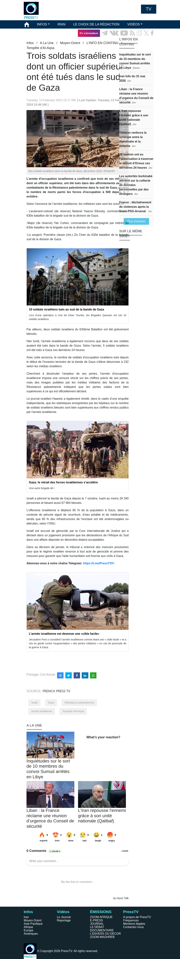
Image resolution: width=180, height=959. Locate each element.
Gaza (51, 702)
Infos (28, 912)
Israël (34, 702)
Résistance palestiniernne (79, 702)
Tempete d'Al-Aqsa (73, 711)
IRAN (62, 24)
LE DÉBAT (97, 927)
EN (143, 41)
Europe (28, 930)
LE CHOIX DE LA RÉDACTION (96, 24)
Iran (26, 917)
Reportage (64, 920)
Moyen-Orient (33, 920)
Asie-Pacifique (33, 923)
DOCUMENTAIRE (102, 930)
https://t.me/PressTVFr (98, 563)
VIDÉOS (133, 24)
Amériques (31, 933)
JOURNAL (97, 923)
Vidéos (63, 912)
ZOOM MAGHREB (102, 937)
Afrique (28, 927)
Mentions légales (134, 923)
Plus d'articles (136, 221)
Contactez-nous (133, 927)
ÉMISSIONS (33, 33)
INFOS (42, 24)
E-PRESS (96, 920)
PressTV (131, 912)
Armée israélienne (41, 711)
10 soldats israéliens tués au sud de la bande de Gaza (66, 309)
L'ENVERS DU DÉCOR (105, 933)
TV (148, 9)
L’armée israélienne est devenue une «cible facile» (64, 633)
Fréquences (131, 920)
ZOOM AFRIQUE (101, 917)
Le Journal (64, 917)
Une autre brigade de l (41, 488)
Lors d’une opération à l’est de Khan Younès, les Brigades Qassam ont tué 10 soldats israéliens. (77, 317)
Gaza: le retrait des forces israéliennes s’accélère (63, 482)
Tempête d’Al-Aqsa (40, 48)
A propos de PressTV (137, 917)
